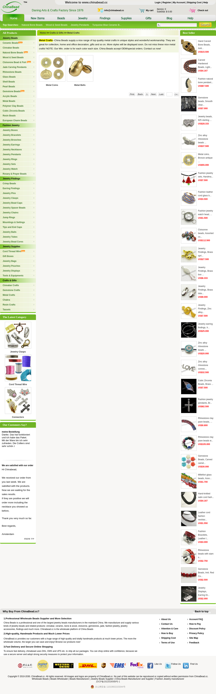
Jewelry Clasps (10, 198)
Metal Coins (52, 85)
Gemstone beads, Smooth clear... (205, 101)
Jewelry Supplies (11, 246)
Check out (203, 10)
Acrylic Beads (10, 96)
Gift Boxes (8, 256)
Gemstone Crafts (11, 290)
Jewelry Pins (9, 193)
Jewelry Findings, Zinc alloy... (205, 309)
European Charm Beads (15, 120)
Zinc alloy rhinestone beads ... (203, 139)
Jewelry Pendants (80, 25)
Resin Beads (9, 115)
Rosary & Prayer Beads (15, 174)
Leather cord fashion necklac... (204, 516)
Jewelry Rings (10, 159)
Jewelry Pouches (11, 266)
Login (158, 2)
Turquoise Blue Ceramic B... (106, 25)
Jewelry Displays (11, 271)
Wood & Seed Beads (56, 25)
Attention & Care (169, 628)
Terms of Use (168, 642)
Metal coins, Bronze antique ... (205, 158)
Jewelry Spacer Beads (14, 207)
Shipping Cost (194, 2)
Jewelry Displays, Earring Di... (203, 591)
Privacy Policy (196, 633)
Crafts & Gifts (10, 280)
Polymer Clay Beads (13, 106)
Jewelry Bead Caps (12, 203)
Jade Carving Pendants (15, 67)
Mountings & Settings (14, 222)
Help (205, 2)
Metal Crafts (9, 295)
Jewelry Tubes (10, 237)
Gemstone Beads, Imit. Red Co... (206, 572)
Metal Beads (9, 101)
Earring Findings (11, 188)
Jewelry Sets (9, 164)
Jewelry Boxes (10, 130)
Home (43, 33)
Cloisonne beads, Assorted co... (205, 233)
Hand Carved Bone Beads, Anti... (204, 45)
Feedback (194, 642)
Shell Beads (9, 81)
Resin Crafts (9, 304)
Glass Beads (9, 77)
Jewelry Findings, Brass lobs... (205, 290)
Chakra (6, 300)
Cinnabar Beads (11, 48)
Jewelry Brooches (12, 140)
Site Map (193, 638)
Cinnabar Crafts (11, 285)
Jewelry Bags (10, 261)
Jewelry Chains (10, 212)
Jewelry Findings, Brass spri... (205, 252)
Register (166, 2)
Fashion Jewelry (11, 125)
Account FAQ (196, 619)
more (27, 538)
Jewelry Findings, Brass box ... (205, 271)
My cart (149, 10)
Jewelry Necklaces (12, 149)
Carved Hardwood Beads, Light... (205, 63)
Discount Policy (197, 628)
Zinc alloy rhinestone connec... (203, 365)
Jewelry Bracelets (12, 135)
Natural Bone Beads (32, 25)
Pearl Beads (9, 86)
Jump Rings (9, 217)
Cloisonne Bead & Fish (17, 62)
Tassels (6, 309)
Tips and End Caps (12, 227)
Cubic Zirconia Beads (14, 111)
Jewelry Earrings (11, 144)
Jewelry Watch (10, 169)
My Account (179, 2)
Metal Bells (80, 85)
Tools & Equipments (13, 275)
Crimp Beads (9, 183)
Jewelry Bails (9, 232)
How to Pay (195, 624)
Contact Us (167, 624)
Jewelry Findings (11, 178)
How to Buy (167, 633)
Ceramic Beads (12, 43)
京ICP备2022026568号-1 (108, 681)
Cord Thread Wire (14, 251)
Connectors (18, 417)
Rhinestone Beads (12, 72)
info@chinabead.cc (114, 10)
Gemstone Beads (13, 91)
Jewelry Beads (10, 38)
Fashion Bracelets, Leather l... (203, 535)
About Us (166, 619)
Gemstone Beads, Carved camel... (205, 459)
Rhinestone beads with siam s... (205, 554)
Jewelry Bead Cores (13, 241)
